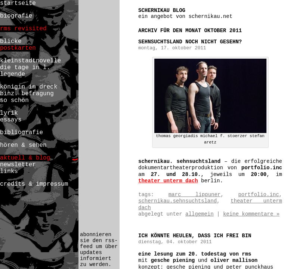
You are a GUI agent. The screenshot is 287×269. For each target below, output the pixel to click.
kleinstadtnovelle (30, 61)
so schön (14, 100)
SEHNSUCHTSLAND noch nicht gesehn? (190, 42)
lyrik (9, 113)
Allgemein (199, 214)
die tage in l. (25, 67)
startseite (18, 3)
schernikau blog (161, 10)
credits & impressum (34, 184)
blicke (11, 41)
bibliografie (21, 132)
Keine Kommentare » (251, 214)
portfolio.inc (258, 195)
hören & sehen (23, 145)
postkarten (18, 48)
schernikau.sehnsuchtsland (177, 201)
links (9, 171)
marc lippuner (195, 195)
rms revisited (23, 28)
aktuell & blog (25, 158)
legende (12, 74)
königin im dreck (28, 87)
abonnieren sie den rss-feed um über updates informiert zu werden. (99, 250)
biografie (16, 16)
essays (11, 120)
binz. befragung (27, 93)
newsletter (18, 164)
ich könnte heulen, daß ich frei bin (194, 236)
